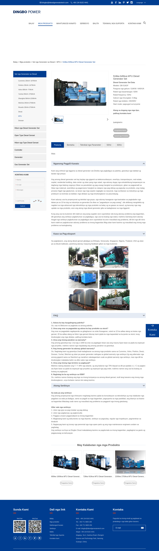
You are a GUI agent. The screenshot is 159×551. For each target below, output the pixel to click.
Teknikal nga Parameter (90, 139)
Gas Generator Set (22, 164)
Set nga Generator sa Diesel (43, 62)
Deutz (20, 112)
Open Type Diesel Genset (25, 135)
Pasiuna (57, 139)
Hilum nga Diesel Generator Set (27, 128)
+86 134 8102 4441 (88, 526)
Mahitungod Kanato (66, 22)
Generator (19, 157)
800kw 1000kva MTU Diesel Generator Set (68, 471)
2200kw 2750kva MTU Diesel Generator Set (132, 471)
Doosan (21, 120)
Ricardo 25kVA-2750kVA (26, 107)
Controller (18, 150)
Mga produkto (45, 22)
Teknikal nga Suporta (113, 22)
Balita (96, 22)
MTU (59, 62)
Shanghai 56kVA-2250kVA (27, 98)
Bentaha (70, 139)
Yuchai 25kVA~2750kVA (26, 94)
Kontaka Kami (134, 22)
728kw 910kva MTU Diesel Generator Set (99, 471)
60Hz (119, 139)
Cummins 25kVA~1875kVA (27, 81)
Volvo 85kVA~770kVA (25, 89)
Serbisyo (84, 22)
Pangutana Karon (120, 130)
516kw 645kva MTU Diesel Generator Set (79, 62)
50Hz (109, 139)
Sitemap (86, 547)
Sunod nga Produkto (137, 130)
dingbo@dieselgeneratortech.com (55, 3)
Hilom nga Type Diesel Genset (26, 143)
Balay (31, 22)
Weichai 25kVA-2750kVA (26, 103)
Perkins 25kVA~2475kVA (26, 85)
